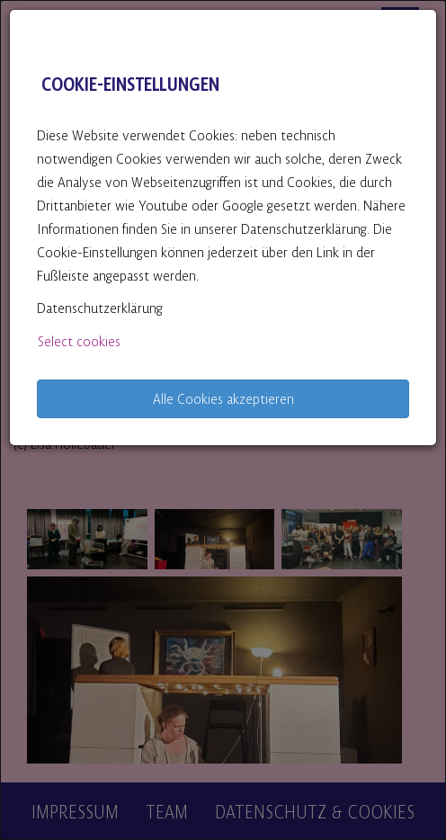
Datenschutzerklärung (100, 307)
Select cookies (79, 340)
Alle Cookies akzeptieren (223, 398)
